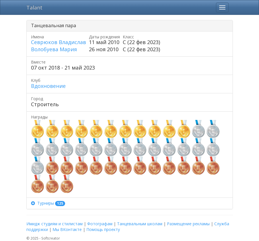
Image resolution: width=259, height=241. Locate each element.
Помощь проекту (103, 229)
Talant (34, 7)
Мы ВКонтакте (67, 229)
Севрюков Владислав (58, 42)
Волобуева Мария (54, 49)
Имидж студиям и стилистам (54, 223)
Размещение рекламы (188, 223)
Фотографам (99, 223)
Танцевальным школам (139, 223)
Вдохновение (48, 85)
